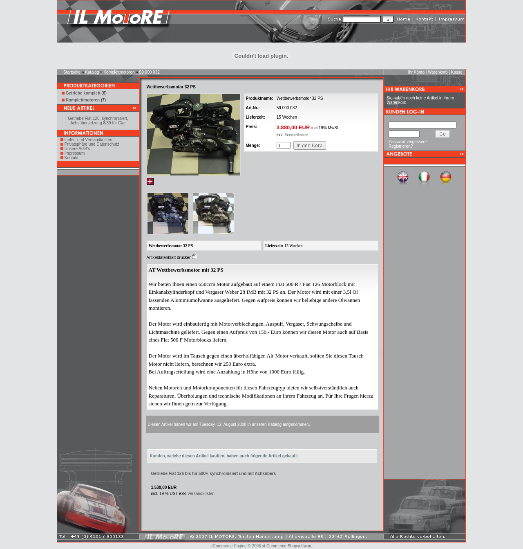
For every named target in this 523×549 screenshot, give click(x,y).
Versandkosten (296, 135)
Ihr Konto (416, 72)
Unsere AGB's (77, 148)
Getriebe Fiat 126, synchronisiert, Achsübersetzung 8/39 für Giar (98, 120)
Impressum (75, 153)
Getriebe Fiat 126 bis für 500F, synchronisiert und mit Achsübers (213, 473)
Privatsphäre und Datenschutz (92, 144)
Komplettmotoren (118, 72)
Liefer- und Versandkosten (88, 139)
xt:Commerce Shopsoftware (287, 546)
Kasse (457, 72)
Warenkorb (438, 72)
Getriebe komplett (83, 93)
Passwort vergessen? (408, 142)
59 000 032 (149, 72)
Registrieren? (401, 146)
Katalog (92, 72)
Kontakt (71, 157)
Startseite (71, 72)
